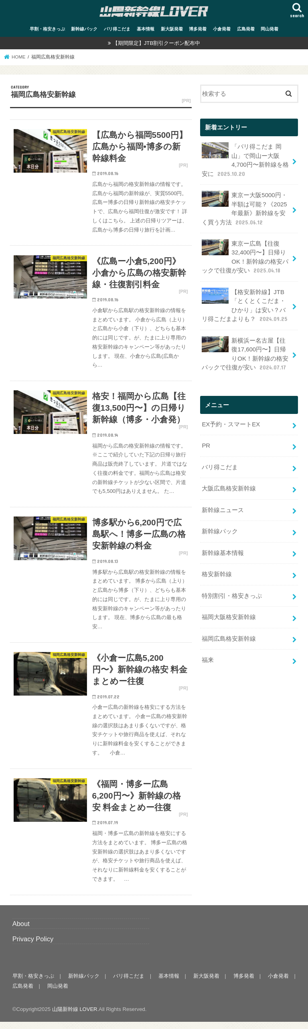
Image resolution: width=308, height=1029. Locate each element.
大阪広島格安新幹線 (229, 484)
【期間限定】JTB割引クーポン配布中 (156, 43)
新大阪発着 (172, 28)
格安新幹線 (217, 569)
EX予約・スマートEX (231, 421)
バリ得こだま (117, 28)
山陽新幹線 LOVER (74, 1016)
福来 (208, 654)
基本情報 (145, 28)
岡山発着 (269, 28)
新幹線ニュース (223, 505)
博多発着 (198, 28)
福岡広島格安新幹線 (229, 633)
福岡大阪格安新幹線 (229, 612)
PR (206, 442)
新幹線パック (84, 28)
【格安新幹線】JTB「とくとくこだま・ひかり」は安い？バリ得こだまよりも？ (245, 303)
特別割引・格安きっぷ (232, 590)
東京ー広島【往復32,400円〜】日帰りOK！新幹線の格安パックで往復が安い (245, 255)
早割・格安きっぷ (47, 28)
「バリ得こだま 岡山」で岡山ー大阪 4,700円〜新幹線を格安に (245, 159)
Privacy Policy (33, 945)
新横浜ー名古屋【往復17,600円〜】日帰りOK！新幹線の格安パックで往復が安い (245, 351)
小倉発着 (222, 28)
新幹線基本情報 (223, 548)
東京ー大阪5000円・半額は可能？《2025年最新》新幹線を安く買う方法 (244, 207)
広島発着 (246, 28)
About (21, 930)
